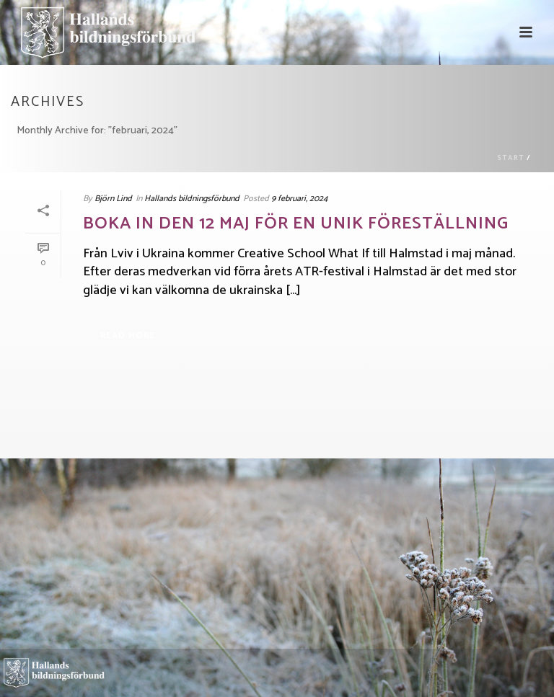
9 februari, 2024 (299, 198)
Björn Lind (113, 198)
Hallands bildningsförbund (191, 198)
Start (510, 158)
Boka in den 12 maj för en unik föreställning (296, 224)
